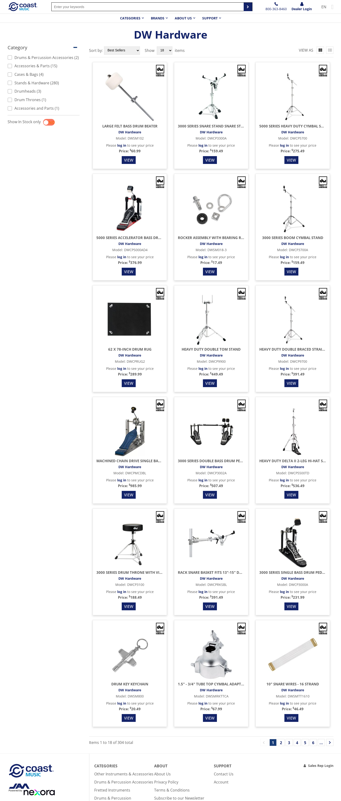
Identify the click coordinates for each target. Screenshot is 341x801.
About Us (162, 774)
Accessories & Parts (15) (32, 65)
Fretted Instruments (112, 790)
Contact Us (223, 774)
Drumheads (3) (24, 91)
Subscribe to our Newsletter (179, 798)
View (128, 160)
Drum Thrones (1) (27, 99)
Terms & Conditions (172, 790)
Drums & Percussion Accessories (123, 782)
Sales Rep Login (320, 765)
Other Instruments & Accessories (123, 774)
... (321, 742)
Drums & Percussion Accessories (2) (43, 57)
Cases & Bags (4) (26, 74)
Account (221, 782)
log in (121, 145)
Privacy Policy (166, 782)
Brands (157, 18)
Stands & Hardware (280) (33, 83)
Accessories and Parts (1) (33, 108)
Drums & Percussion (112, 798)
